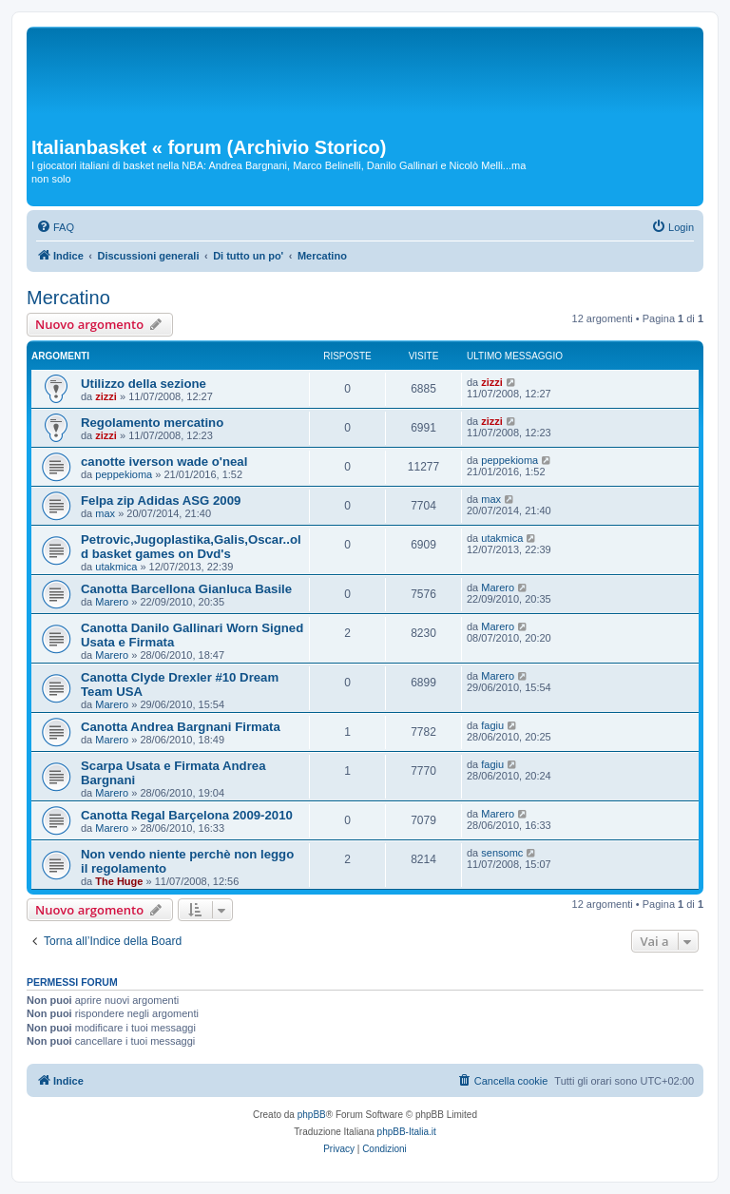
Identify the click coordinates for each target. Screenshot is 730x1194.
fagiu (492, 725)
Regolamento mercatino (152, 422)
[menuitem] (55, 227)
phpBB (312, 1114)
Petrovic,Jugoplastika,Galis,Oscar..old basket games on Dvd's (191, 546)
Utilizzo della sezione (143, 383)
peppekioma (123, 474)
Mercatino (68, 297)
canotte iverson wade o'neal (164, 461)
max (105, 513)
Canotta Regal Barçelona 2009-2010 (187, 815)
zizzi (106, 396)
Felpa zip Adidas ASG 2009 (160, 500)
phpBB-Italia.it (406, 1132)
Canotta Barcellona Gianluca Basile (186, 589)
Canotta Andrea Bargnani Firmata (180, 727)
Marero (111, 601)
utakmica (116, 566)
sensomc (502, 852)
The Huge (119, 881)
